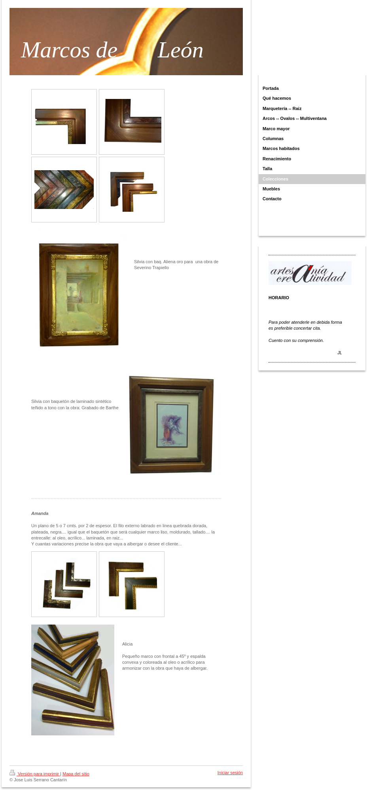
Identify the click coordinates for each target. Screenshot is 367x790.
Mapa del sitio (75, 773)
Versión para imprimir (34, 773)
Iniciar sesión (230, 772)
